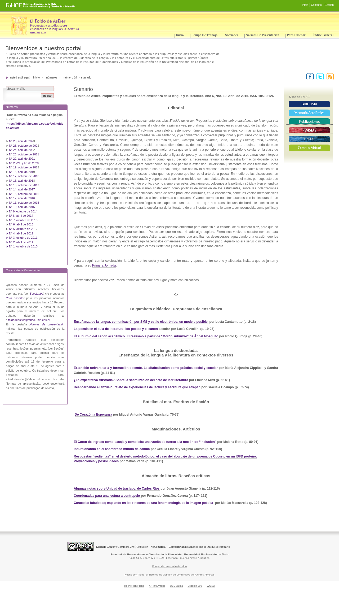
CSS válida (176, 585)
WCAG (211, 585)
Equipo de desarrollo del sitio (169, 566)
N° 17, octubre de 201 (23, 176)
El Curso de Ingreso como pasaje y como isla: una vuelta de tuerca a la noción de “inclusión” (145, 442)
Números (51, 77)
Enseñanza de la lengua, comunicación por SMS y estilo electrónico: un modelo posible (141, 322)
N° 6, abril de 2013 (21, 224)
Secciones (231, 35)
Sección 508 (195, 585)
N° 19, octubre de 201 (23, 167)
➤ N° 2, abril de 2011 (19, 242)
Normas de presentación (262, 35)
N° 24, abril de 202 (21, 149)
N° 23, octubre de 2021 (24, 154)
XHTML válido (157, 585)
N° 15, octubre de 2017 (24, 185)
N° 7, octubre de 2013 (23, 220)
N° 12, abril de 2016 (22, 198)
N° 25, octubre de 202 (23, 145)
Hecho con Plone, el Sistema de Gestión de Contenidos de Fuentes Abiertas (169, 574)
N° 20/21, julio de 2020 (24, 163)
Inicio (305, 4)
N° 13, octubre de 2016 (24, 193)
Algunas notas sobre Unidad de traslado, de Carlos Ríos (117, 488)
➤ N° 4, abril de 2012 (19, 233)
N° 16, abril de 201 (21, 180)
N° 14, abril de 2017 (22, 189)
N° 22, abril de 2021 (22, 158)
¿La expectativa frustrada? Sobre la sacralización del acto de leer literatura (131, 380)
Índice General (323, 35)
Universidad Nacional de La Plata (206, 554)
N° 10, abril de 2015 (22, 206)
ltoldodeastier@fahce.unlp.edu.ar (28, 319)
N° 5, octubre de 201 (22, 228)
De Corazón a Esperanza (93, 414)
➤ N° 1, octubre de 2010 (22, 246)
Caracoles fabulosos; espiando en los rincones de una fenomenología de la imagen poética (143, 503)
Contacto (316, 4)
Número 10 (70, 77)
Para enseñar (296, 35)
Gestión (329, 4)
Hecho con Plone (134, 585)
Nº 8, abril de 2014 (21, 215)
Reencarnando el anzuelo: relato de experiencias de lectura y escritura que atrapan (137, 387)
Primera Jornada (104, 265)
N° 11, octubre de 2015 (24, 202)
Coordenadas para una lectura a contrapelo (107, 496)
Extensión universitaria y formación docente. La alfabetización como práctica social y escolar (146, 368)
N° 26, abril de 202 (21, 141)
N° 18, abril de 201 (21, 171)
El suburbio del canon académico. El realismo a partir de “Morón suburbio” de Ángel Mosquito (146, 336)
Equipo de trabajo (204, 35)
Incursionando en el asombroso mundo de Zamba (112, 449)
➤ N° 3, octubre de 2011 (22, 237)
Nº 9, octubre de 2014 (23, 211)
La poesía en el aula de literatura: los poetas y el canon (116, 329)
